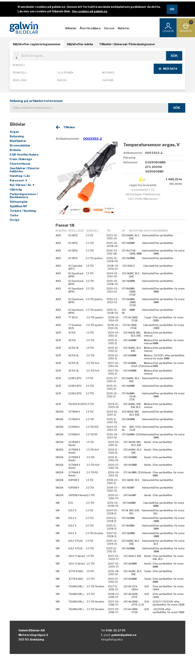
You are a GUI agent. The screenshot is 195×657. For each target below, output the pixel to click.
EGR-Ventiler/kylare (24, 154)
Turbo (14, 215)
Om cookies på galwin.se (89, 11)
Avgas (14, 132)
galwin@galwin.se (124, 635)
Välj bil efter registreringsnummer (37, 44)
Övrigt (14, 220)
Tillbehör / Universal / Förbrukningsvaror (127, 44)
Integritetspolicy (112, 639)
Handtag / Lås (20, 176)
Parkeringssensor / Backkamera (24, 195)
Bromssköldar (20, 145)
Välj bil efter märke (80, 44)
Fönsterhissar (20, 163)
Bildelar (71, 28)
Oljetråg (16, 189)
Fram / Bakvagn (21, 159)
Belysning (17, 136)
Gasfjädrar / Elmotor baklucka (25, 170)
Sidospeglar (19, 201)
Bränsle (15, 150)
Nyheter (124, 28)
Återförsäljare (90, 28)
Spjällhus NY (18, 206)
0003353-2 (92, 139)
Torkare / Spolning (23, 211)
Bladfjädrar (18, 141)
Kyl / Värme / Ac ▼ (22, 185)
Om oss (109, 28)
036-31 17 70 (115, 630)
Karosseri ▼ (19, 180)
